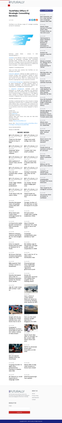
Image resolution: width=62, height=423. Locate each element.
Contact (34, 399)
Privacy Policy (35, 395)
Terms (33, 393)
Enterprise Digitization (14, 73)
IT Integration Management (16, 88)
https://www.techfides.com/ (19, 120)
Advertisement (35, 397)
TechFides (11, 57)
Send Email (14, 113)
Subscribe (19, 412)
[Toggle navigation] (9, 5)
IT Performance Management (16, 82)
